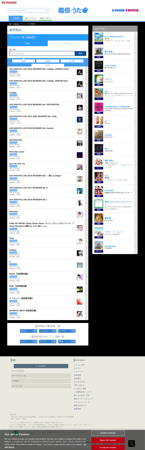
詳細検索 (42, 358)
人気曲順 (48, 61)
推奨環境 (77, 401)
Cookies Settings (108, 436)
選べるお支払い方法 (82, 387)
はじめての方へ (80, 374)
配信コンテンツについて (83, 391)
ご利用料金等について (82, 384)
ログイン (77, 360)
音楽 (15, 18)
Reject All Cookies (108, 443)
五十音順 (72, 61)
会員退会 (77, 370)
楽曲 (27, 43)
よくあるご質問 (80, 381)
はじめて (45, 18)
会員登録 (77, 367)
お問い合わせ (79, 377)
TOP (10, 24)
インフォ (30, 18)
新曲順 (23, 61)
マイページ (78, 364)
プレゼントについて (82, 394)
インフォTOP (79, 357)
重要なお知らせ (80, 397)
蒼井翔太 (16, 24)
